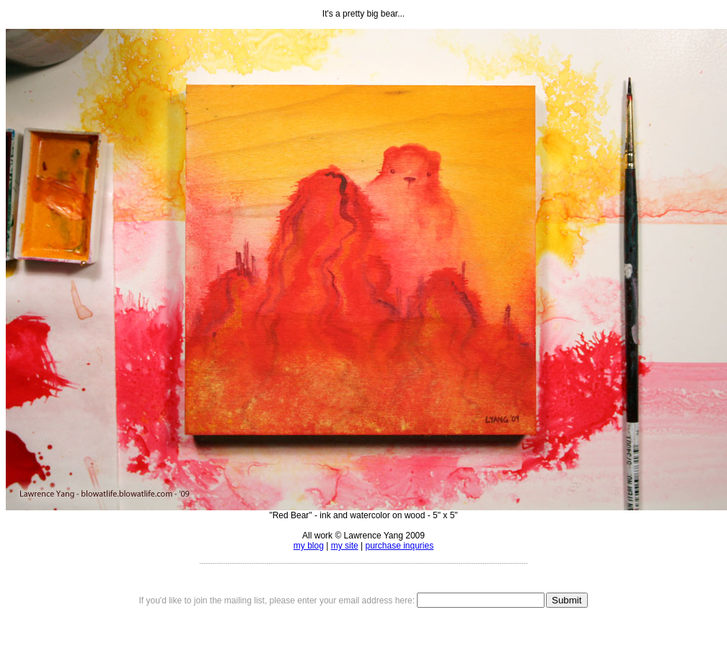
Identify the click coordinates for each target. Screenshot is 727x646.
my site (344, 546)
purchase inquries (399, 546)
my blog (309, 546)
